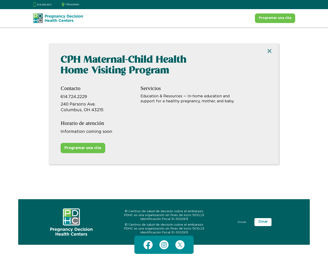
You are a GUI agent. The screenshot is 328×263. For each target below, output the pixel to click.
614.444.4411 (44, 4)
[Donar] (242, 222)
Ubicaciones (72, 4)
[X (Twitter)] (179, 244)
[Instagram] (164, 244)
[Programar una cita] (275, 18)
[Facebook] (148, 244)
